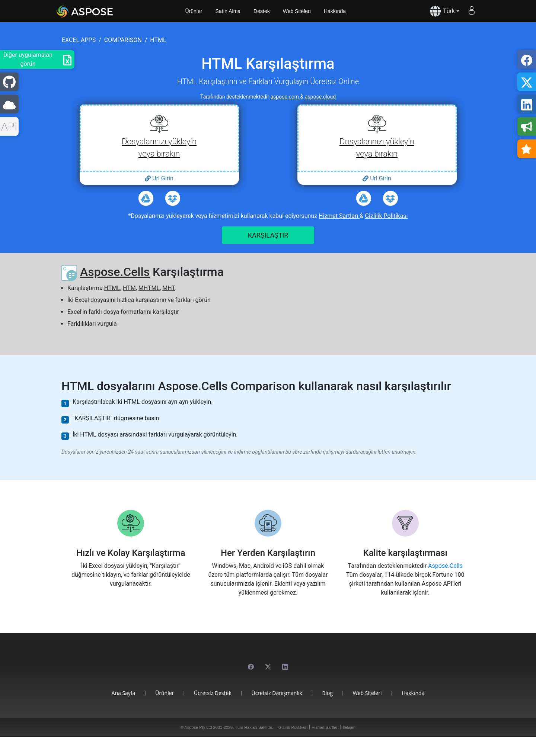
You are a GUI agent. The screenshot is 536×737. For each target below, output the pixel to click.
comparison (123, 40)
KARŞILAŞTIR (268, 235)
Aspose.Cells (115, 272)
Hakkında (335, 11)
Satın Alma (227, 11)
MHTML (149, 288)
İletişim (349, 727)
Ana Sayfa (123, 692)
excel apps (79, 40)
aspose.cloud (320, 97)
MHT (168, 288)
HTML (112, 288)
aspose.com (285, 97)
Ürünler (193, 11)
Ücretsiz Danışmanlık (276, 692)
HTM (129, 288)
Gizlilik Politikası (386, 215)
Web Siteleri (297, 11)
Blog (327, 692)
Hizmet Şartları (339, 215)
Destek (261, 11)
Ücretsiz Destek (213, 692)
